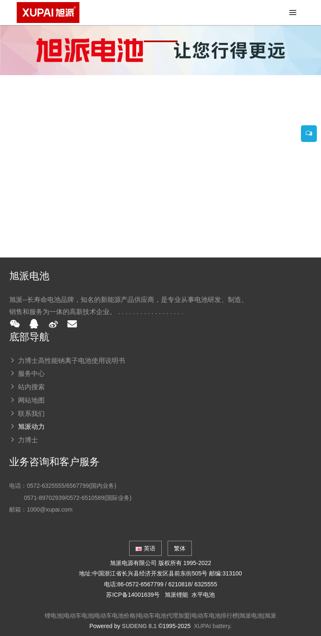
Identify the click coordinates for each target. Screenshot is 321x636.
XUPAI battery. (213, 626)
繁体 (180, 548)
